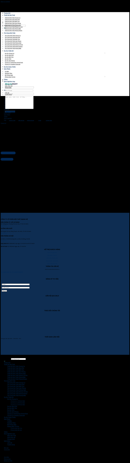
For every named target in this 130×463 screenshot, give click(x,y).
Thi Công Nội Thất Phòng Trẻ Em (14, 44)
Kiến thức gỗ (8, 86)
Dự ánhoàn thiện (7, 112)
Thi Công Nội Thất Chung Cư (13, 35)
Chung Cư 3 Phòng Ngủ (18, 404)
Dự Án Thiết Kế (9, 51)
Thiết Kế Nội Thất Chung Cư (12, 18)
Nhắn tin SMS (8, 461)
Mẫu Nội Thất (9, 84)
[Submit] (4, 361)
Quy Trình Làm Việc (52, 252)
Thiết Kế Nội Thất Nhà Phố (12, 19)
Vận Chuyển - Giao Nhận (52, 260)
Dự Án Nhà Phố (9, 55)
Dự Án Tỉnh (8, 59)
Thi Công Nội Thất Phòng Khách (13, 46)
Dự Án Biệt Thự (9, 57)
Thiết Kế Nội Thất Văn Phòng (13, 23)
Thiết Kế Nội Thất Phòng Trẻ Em (14, 27)
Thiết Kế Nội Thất (9, 15)
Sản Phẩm (7, 69)
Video (6, 79)
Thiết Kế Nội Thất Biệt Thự (12, 21)
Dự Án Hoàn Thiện (10, 67)
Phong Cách (8, 87)
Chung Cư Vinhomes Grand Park (14, 62)
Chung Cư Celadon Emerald (12, 64)
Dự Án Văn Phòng (10, 60)
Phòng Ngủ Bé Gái (16, 430)
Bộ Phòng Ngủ (9, 75)
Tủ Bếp (7, 71)
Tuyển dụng (8, 94)
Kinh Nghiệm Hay (9, 81)
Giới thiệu (7, 441)
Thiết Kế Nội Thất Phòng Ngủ (13, 25)
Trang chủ (7, 13)
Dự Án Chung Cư (9, 53)
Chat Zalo (7, 449)
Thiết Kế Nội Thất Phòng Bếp (13, 28)
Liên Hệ (7, 93)
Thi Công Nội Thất (9, 33)
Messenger (7, 459)
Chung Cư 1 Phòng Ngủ (18, 401)
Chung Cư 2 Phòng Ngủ (18, 403)
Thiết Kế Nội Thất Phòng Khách (13, 30)
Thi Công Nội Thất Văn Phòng (13, 41)
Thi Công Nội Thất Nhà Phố (12, 37)
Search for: (7, 359)
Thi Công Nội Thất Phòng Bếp (13, 48)
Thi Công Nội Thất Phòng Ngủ (13, 43)
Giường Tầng (8, 73)
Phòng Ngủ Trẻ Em (10, 77)
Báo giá (6, 448)
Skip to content (5, 1)
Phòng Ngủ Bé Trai (16, 428)
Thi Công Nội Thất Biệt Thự (12, 39)
